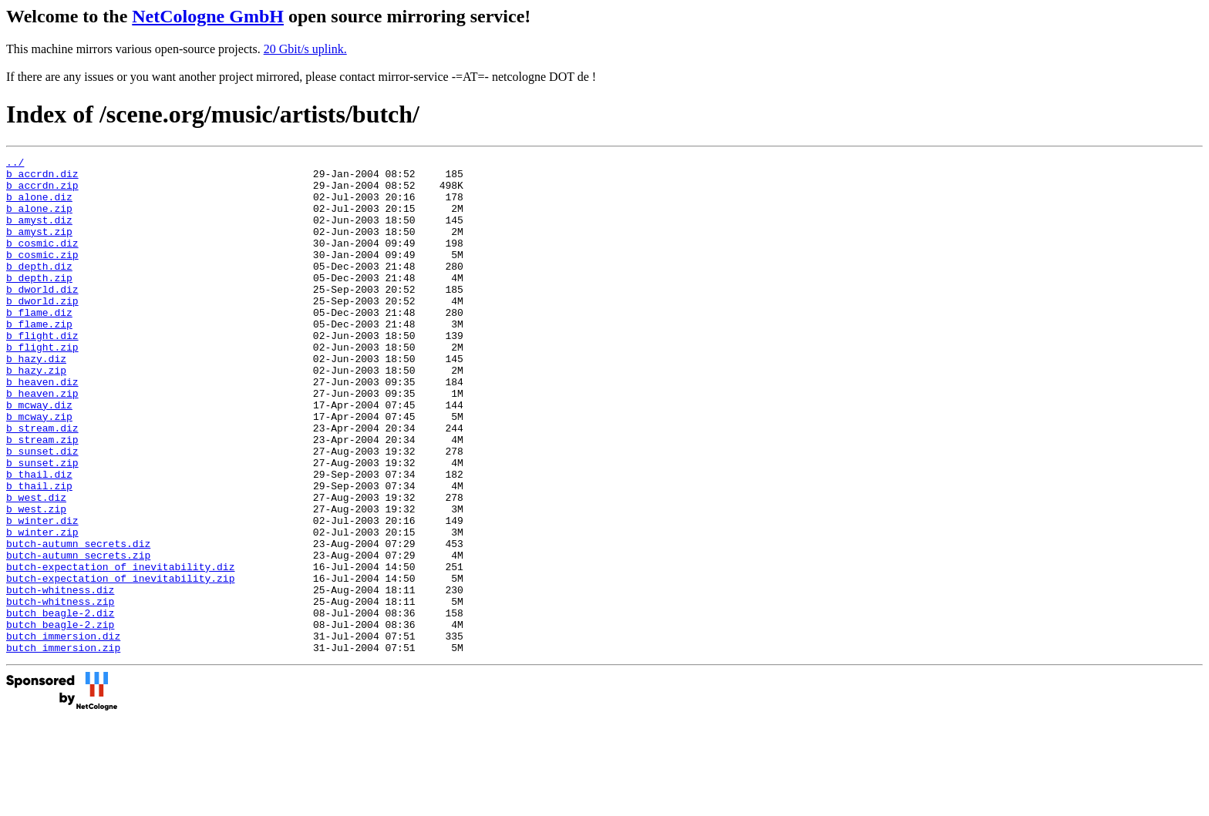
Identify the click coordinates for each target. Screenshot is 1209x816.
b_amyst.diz (39, 233)
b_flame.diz (39, 344)
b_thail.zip (39, 552)
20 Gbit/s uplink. (305, 48)
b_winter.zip (42, 608)
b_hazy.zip (36, 414)
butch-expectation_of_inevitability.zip (120, 663)
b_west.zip (36, 580)
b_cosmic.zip (42, 275)
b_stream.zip (42, 497)
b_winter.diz (42, 594)
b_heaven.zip (42, 441)
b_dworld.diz (42, 317)
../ (15, 164)
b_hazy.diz (36, 400)
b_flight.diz (42, 372)
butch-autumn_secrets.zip (78, 636)
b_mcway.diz (39, 455)
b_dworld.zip (42, 330)
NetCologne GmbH (208, 16)
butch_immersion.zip (63, 747)
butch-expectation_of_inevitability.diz (120, 649)
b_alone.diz (39, 206)
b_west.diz (36, 566)
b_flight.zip (42, 386)
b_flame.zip (39, 358)
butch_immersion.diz (63, 733)
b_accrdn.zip (42, 192)
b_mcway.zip (39, 469)
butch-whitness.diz (60, 677)
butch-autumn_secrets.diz (78, 622)
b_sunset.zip (42, 525)
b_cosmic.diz (42, 261)
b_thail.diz (39, 539)
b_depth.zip (39, 303)
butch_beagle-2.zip (60, 719)
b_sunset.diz (42, 511)
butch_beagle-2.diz (60, 705)
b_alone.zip (39, 220)
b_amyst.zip (39, 247)
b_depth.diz (39, 289)
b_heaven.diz (42, 428)
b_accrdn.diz (42, 178)
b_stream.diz (42, 483)
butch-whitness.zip (60, 691)
